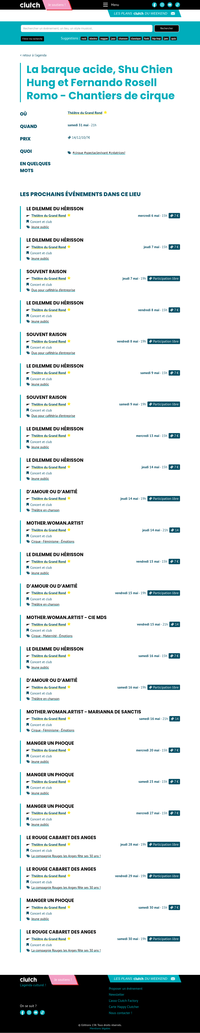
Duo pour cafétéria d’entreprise (53, 290)
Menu (111, 5)
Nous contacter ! (120, 1013)
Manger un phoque (50, 743)
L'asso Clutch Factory (123, 1001)
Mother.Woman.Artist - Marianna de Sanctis (83, 712)
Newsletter (116, 995)
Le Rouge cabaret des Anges (61, 838)
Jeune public (40, 227)
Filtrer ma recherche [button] (32, 38)
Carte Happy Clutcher (124, 1007)
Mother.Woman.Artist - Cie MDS (66, 617)
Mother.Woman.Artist (54, 523)
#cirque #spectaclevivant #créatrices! (99, 153)
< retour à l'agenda (33, 56)
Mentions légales (100, 1028)
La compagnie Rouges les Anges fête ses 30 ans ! (66, 856)
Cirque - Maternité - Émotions (51, 636)
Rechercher (166, 28)
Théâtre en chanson (45, 510)
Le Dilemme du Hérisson (54, 209)
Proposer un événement (126, 989)
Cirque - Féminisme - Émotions (52, 542)
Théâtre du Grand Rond (87, 113)
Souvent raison (46, 272)
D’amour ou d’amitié (51, 492)
